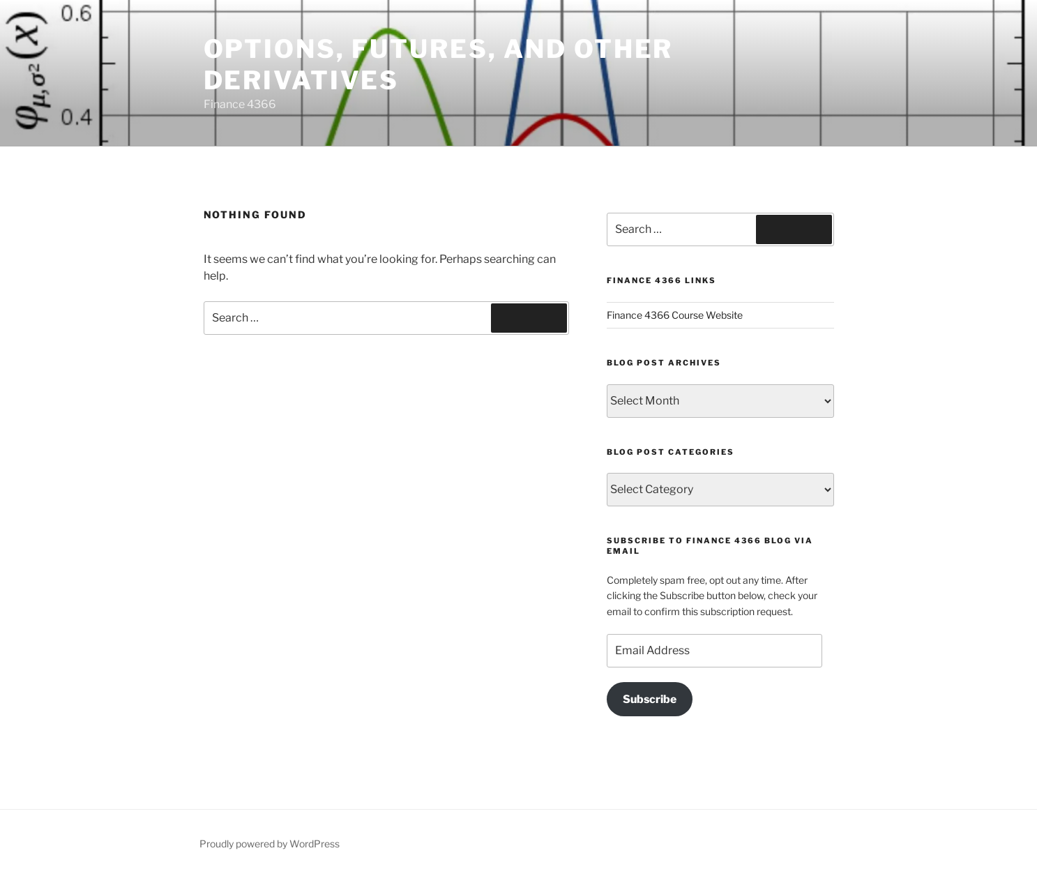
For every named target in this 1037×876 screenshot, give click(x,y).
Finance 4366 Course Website (675, 315)
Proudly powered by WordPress (269, 843)
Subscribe (649, 699)
